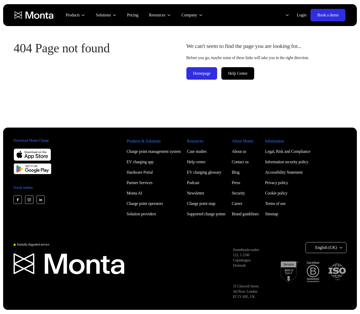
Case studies (197, 151)
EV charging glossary (204, 172)
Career (237, 203)
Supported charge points (206, 214)
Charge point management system (154, 151)
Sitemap (271, 214)
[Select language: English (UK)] (284, 15)
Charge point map (201, 203)
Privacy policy (276, 182)
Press (236, 182)
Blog (236, 172)
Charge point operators (145, 203)
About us (239, 151)
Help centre (196, 162)
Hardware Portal (140, 172)
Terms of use (275, 203)
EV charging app (140, 162)
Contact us (240, 162)
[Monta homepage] (34, 15)
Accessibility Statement (284, 172)
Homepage (202, 73)
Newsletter (195, 193)
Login (302, 15)
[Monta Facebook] (18, 200)
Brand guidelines (245, 214)
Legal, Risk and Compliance (287, 151)
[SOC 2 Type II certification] (289, 271)
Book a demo (328, 15)
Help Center (237, 73)
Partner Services (139, 182)
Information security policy (286, 162)
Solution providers (141, 214)
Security (238, 193)
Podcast (193, 182)
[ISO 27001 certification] (337, 272)
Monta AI (134, 193)
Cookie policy (276, 193)
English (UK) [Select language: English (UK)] (326, 247)
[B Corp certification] (313, 271)
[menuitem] (75, 15)
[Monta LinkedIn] (40, 200)
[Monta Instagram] (29, 200)
